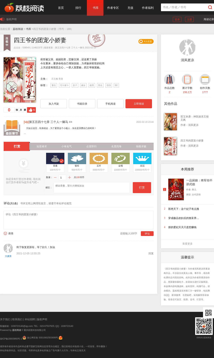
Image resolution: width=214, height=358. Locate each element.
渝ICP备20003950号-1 (11, 338)
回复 (151, 253)
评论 (147, 233)
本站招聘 (30, 319)
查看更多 (187, 243)
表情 (10, 233)
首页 (61, 7)
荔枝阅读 (18, 28)
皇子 (75, 85)
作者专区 (113, 7)
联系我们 (17, 319)
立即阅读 (139, 103)
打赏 (142, 187)
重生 (54, 85)
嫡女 (83, 85)
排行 (78, 7)
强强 (108, 85)
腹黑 (92, 85)
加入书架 (54, 103)
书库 (96, 7)
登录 (177, 19)
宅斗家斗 (64, 85)
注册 (189, 19)
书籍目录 (82, 103)
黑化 (100, 85)
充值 (130, 7)
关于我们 (5, 319)
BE (116, 85)
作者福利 (148, 7)
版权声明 (11, 19)
